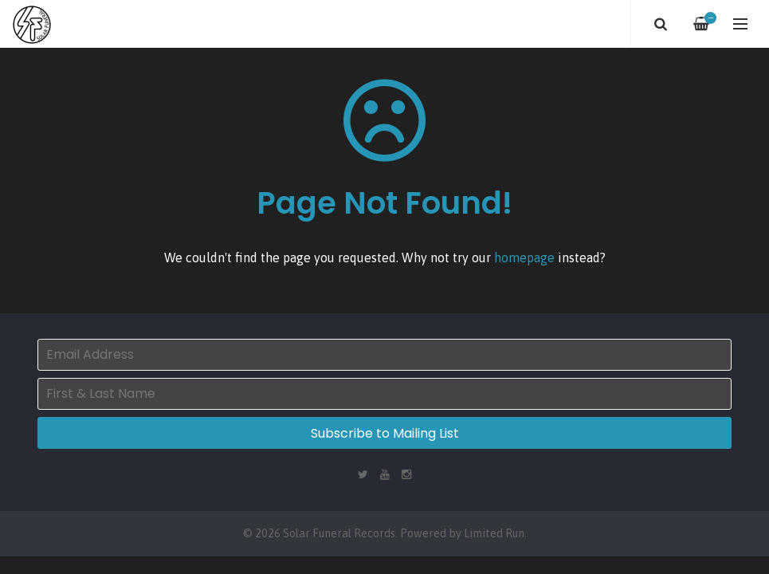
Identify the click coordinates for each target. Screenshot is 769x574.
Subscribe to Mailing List (385, 433)
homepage (524, 257)
